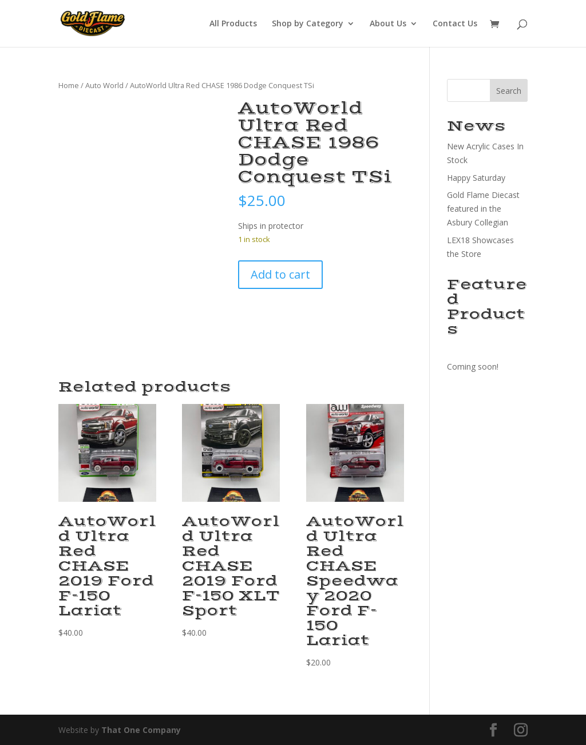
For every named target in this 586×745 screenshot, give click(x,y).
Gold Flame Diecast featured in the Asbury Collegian (483, 208)
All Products (233, 24)
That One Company (141, 729)
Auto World (104, 85)
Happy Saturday (476, 177)
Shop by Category (307, 24)
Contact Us (455, 24)
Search (508, 90)
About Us (388, 24)
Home (68, 85)
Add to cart (280, 274)
